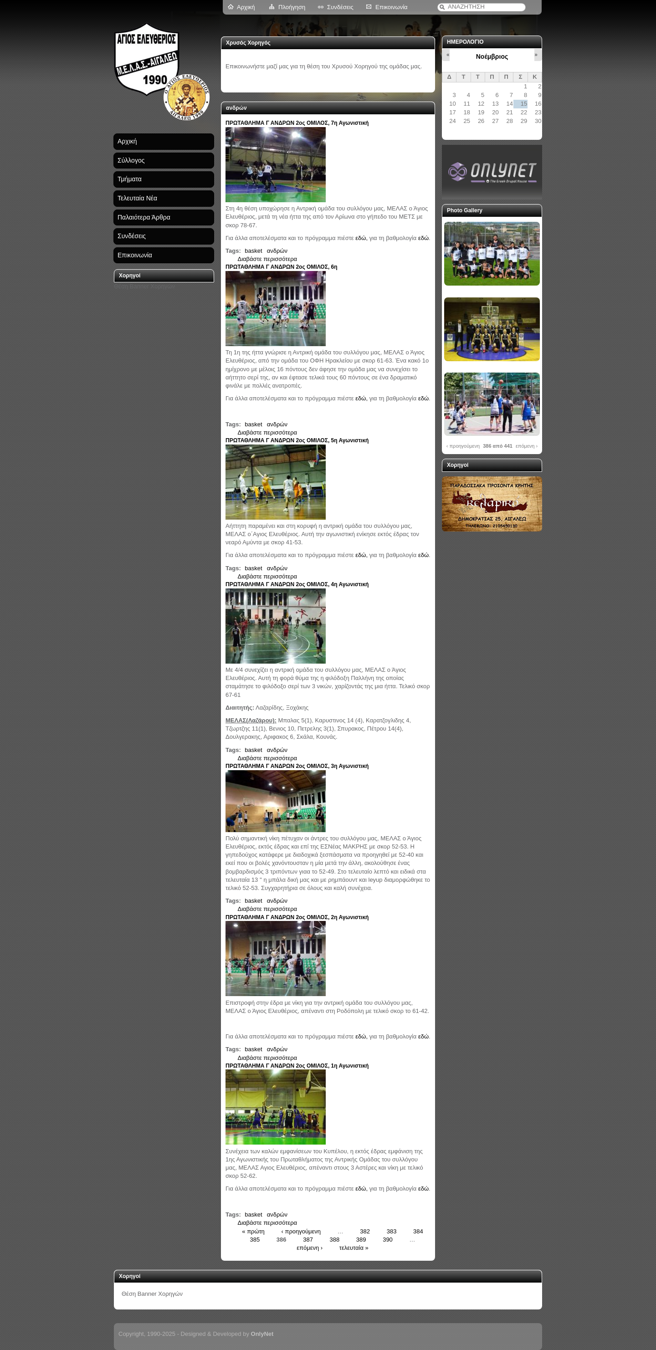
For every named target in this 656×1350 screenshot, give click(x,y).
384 (418, 1230)
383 (392, 1230)
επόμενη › (310, 1247)
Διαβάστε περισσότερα (267, 259)
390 (388, 1239)
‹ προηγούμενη (301, 1230)
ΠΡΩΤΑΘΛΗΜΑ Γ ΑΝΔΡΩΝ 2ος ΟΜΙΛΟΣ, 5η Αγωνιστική (297, 440)
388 (335, 1239)
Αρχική (246, 7)
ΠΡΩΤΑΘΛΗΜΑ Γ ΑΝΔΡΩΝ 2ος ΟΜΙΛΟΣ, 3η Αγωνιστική (297, 766)
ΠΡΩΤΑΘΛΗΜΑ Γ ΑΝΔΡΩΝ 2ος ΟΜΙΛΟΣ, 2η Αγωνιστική (297, 917)
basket (253, 250)
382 (365, 1230)
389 (361, 1239)
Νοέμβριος (492, 56)
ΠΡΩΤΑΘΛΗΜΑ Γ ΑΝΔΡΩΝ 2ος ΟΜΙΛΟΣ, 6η (282, 267)
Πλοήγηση (291, 7)
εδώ (423, 238)
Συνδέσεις (340, 7)
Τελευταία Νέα (137, 198)
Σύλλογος (131, 160)
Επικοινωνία (391, 7)
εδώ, (361, 238)
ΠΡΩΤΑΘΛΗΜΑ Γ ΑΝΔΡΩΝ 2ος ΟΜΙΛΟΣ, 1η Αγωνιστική (297, 1066)
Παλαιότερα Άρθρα (144, 217)
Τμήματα (130, 179)
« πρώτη (253, 1230)
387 (308, 1239)
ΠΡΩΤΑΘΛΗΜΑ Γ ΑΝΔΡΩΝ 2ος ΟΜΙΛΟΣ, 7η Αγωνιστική (297, 123)
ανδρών (277, 250)
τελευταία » (354, 1247)
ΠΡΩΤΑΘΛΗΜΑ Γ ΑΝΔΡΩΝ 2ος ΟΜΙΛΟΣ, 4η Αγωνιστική (297, 584)
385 (255, 1239)
